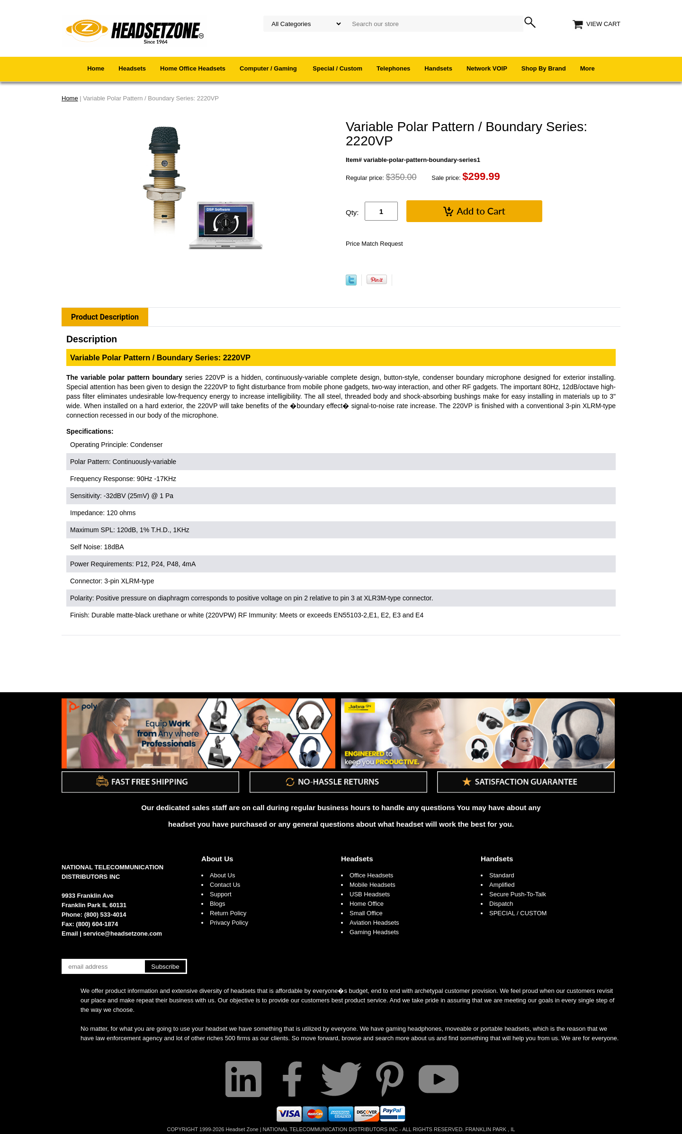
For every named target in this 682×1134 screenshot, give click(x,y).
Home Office (367, 903)
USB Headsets (370, 894)
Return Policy (228, 913)
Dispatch (501, 903)
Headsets (132, 68)
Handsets (438, 68)
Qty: (352, 212)
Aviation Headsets (374, 922)
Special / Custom (337, 68)
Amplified (501, 884)
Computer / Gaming (269, 68)
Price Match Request (374, 243)
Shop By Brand (543, 68)
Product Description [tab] (105, 317)
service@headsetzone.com (122, 933)
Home (95, 68)
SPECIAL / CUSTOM (518, 913)
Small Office (366, 913)
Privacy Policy (229, 922)
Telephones (393, 68)
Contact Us (225, 884)
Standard (501, 875)
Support (221, 894)
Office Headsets (371, 875)
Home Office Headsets (192, 68)
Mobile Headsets (372, 884)
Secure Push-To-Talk (517, 894)
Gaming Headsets (374, 932)
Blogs (217, 903)
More (587, 68)
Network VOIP (487, 68)
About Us (217, 859)
